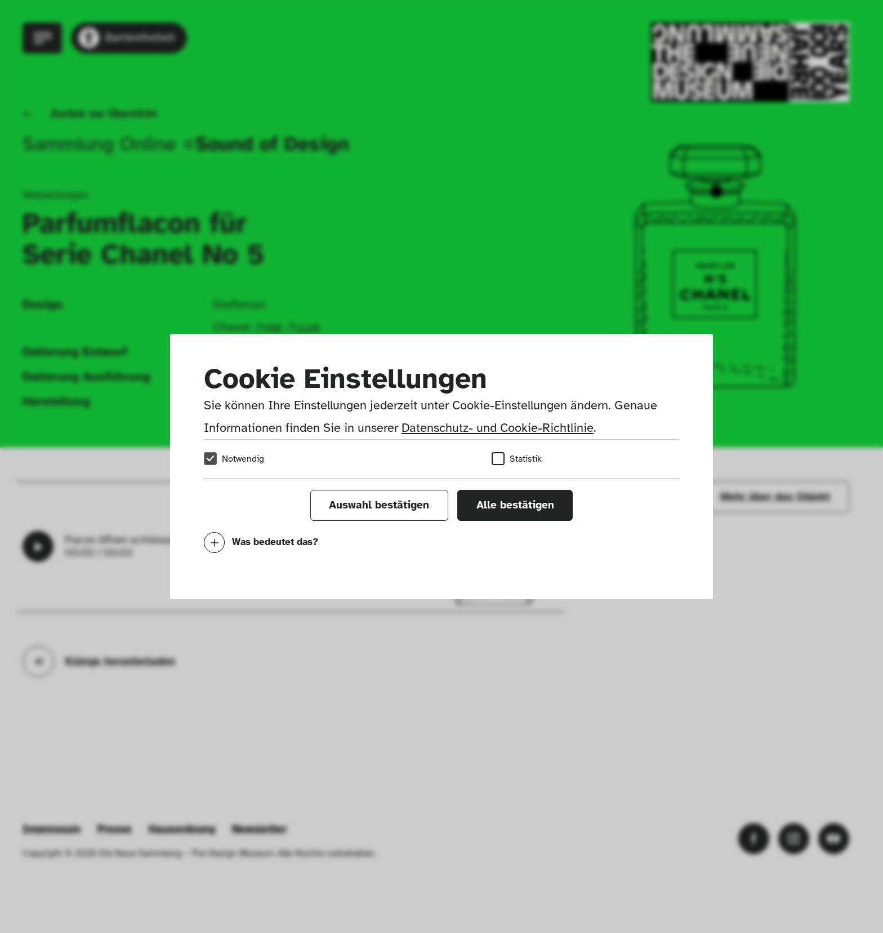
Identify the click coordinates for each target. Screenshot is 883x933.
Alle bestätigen (515, 505)
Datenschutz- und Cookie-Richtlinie (498, 427)
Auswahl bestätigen (379, 505)
